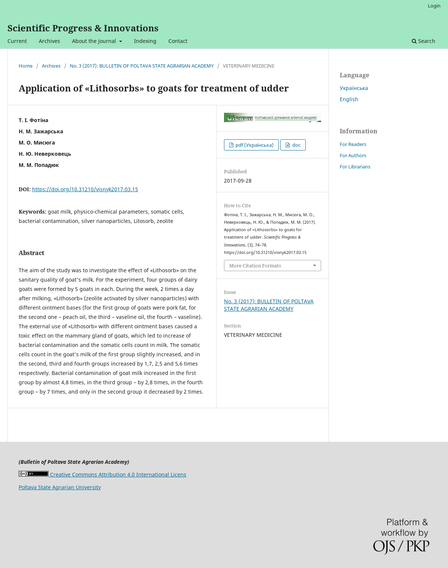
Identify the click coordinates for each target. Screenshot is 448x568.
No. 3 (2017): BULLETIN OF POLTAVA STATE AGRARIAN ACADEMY (142, 65)
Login (434, 5)
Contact (177, 40)
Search (423, 40)
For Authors (353, 155)
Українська (354, 87)
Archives (49, 40)
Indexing (145, 40)
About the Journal (95, 40)
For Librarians (355, 166)
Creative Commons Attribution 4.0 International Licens (102, 474)
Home (25, 65)
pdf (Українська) (254, 145)
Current (17, 40)
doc (296, 145)
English (349, 99)
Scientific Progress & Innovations (83, 28)
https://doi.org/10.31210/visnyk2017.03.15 (85, 189)
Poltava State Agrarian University (60, 487)
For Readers (353, 144)
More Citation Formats (255, 265)
